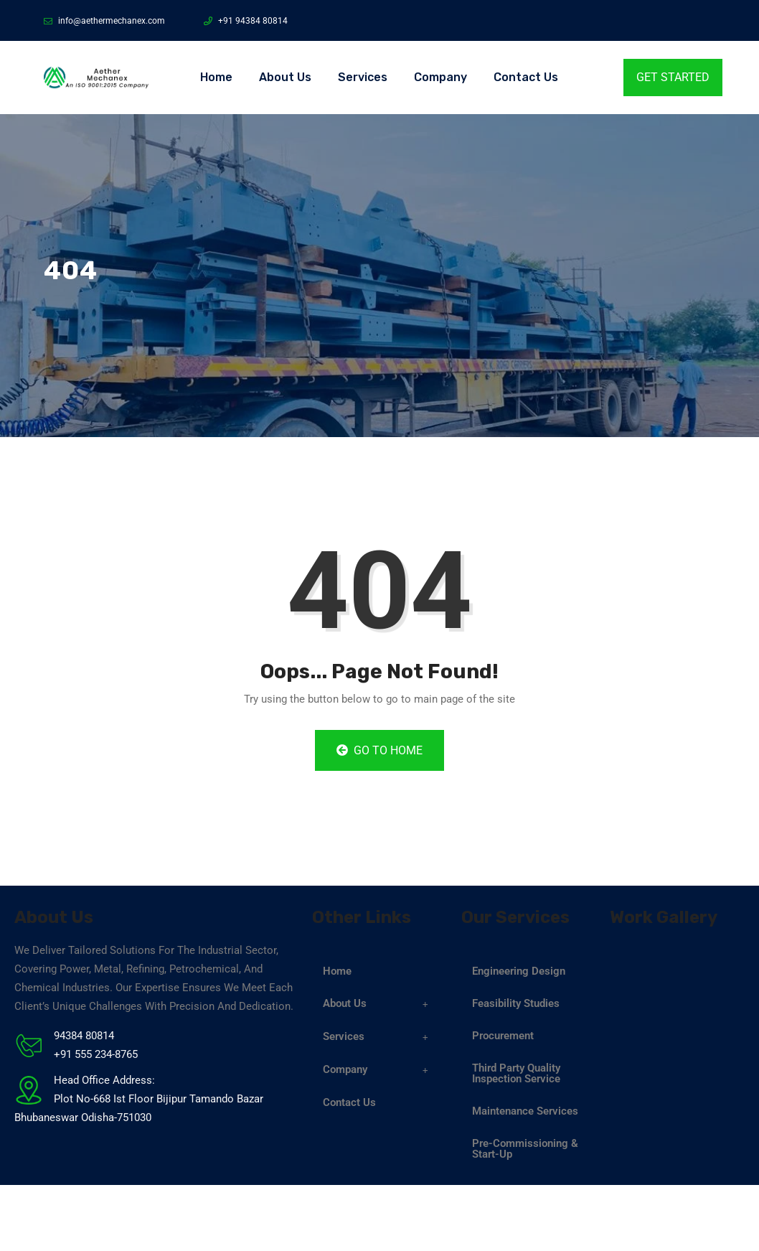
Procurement (503, 1035)
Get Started (673, 77)
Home (216, 77)
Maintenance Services (525, 1111)
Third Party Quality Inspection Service (516, 1073)
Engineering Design (518, 971)
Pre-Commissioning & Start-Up (525, 1149)
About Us (285, 77)
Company (440, 77)
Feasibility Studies (516, 1003)
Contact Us (526, 77)
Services (362, 77)
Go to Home (379, 750)
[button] (379, 1004)
